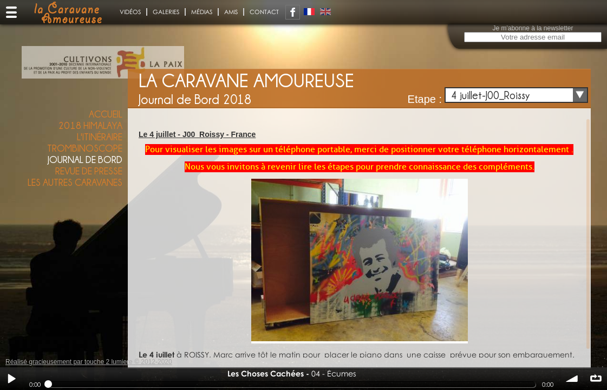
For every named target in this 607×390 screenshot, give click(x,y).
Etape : (425, 99)
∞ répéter (595, 378)
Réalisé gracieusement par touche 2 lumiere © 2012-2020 (88, 362)
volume (572, 378)
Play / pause (11, 378)
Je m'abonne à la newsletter (532, 28)
